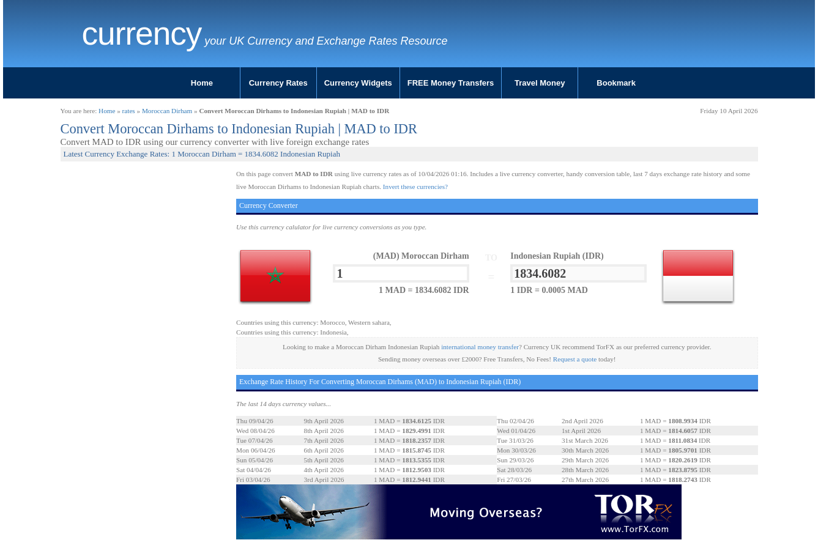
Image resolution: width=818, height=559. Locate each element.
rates (128, 110)
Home (202, 82)
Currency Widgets (358, 82)
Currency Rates (278, 82)
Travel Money (540, 82)
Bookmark (616, 82)
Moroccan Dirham (167, 110)
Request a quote (575, 359)
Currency (142, 33)
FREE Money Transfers (450, 82)
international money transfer (480, 346)
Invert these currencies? (415, 186)
